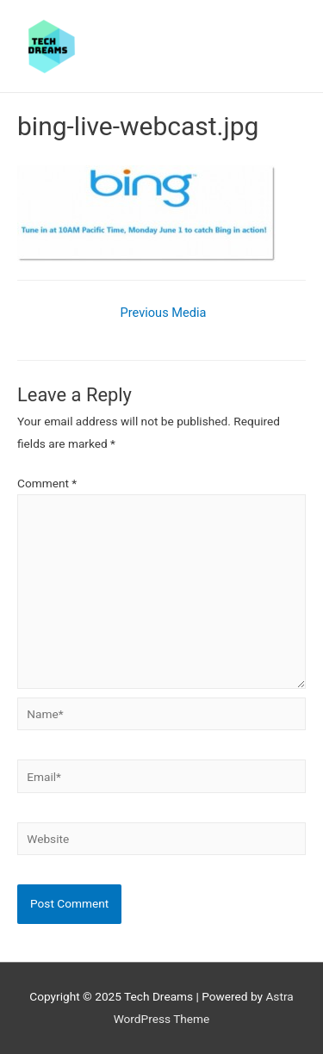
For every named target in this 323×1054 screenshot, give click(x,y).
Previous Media (164, 312)
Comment (47, 483)
